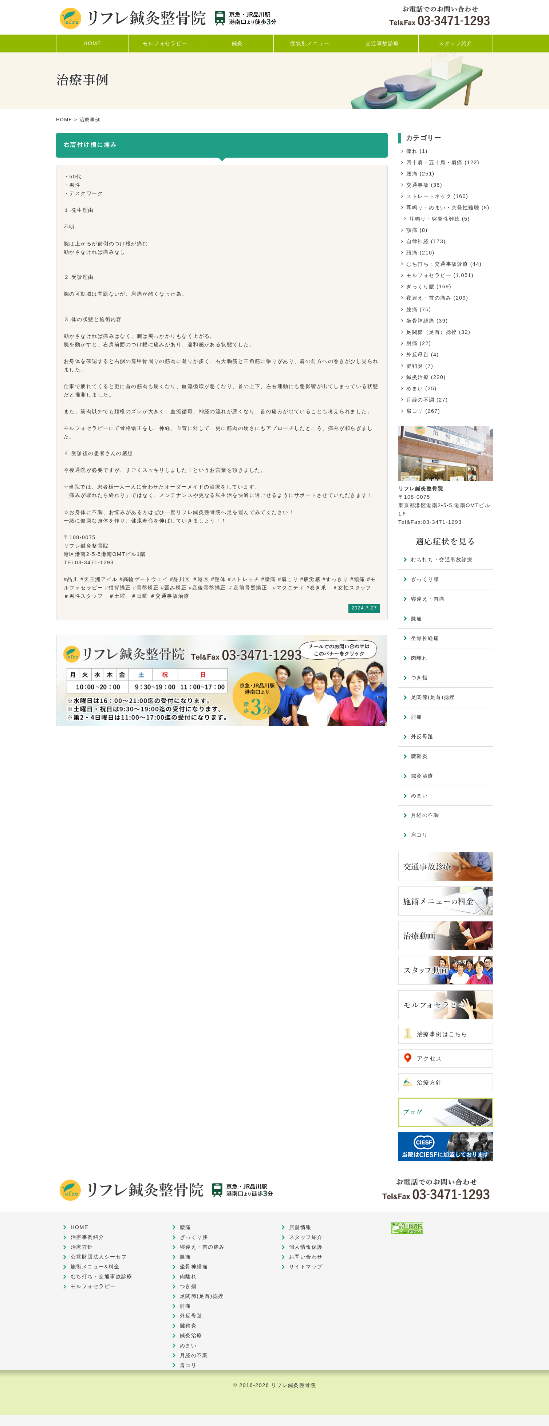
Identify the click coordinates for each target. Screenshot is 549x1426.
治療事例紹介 (87, 1237)
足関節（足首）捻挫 (431, 332)
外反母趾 (417, 355)
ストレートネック (428, 196)
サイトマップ (306, 1266)
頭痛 (412, 253)
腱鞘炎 (414, 366)
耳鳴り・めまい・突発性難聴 (442, 207)
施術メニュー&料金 (95, 1266)
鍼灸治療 (417, 377)
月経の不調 (420, 400)
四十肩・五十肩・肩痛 (434, 162)
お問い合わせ (306, 1257)
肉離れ (419, 658)
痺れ (412, 151)
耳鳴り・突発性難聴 (434, 219)
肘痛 (412, 343)
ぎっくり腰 (420, 286)
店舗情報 (300, 1227)
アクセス (429, 1058)
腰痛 (412, 174)
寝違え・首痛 (428, 599)
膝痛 (412, 309)
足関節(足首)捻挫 (433, 697)
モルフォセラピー (428, 275)
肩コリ (414, 411)
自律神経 (417, 241)
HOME (64, 119)
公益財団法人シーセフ (99, 1257)
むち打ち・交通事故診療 (437, 264)
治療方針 (429, 1082)
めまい (414, 388)
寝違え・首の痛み (428, 298)
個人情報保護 (306, 1247)
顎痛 (412, 230)
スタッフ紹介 (306, 1237)
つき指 (419, 677)
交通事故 (417, 185)
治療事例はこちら (442, 1034)
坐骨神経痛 (420, 321)
